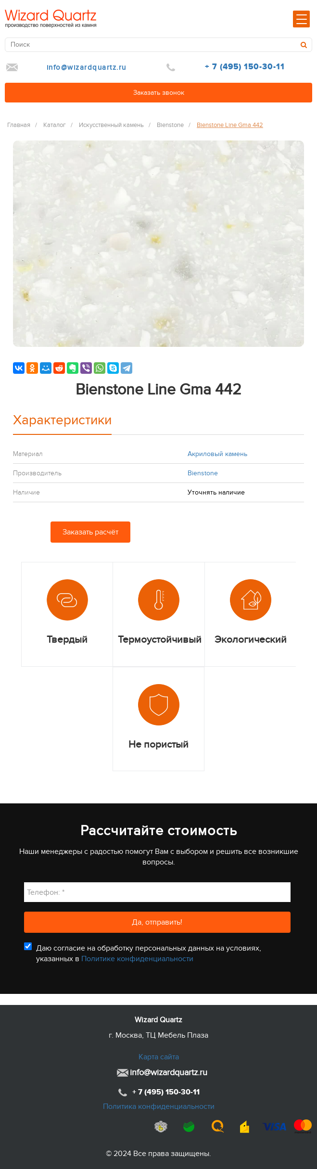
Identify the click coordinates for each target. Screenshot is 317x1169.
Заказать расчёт (90, 532)
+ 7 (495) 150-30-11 (245, 67)
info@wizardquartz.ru (87, 67)
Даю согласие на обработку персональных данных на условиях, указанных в (148, 953)
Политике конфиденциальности (137, 959)
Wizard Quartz (158, 1020)
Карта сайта (159, 1057)
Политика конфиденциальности (159, 1106)
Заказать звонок (158, 93)
